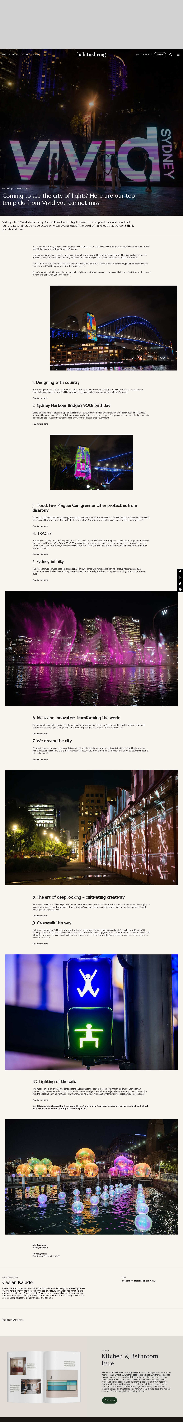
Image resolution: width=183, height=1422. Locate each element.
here (35, 1108)
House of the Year (144, 55)
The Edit (35, 55)
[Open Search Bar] (170, 54)
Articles (15, 55)
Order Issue (109, 1400)
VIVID (153, 1281)
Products (25, 55)
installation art (141, 1281)
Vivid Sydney (132, 247)
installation (127, 1281)
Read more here (40, 916)
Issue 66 (159, 55)
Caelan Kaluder (22, 188)
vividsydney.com (40, 1248)
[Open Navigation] (178, 54)
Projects (6, 55)
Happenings (7, 188)
